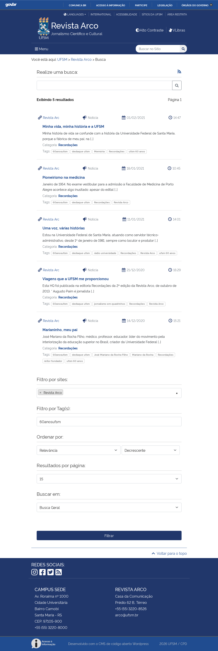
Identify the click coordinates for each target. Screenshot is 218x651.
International (101, 14)
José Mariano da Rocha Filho (111, 354)
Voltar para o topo (169, 553)
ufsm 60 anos (137, 151)
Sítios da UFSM (152, 14)
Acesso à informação (110, 5)
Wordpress (141, 643)
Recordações (68, 145)
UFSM (172, 643)
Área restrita (177, 14)
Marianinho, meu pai (59, 329)
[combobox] (109, 393)
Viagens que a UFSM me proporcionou (75, 278)
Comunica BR (77, 5)
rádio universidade (105, 253)
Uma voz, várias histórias (63, 227)
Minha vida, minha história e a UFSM (73, 126)
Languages (74, 14)
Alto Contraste (149, 29)
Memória (99, 151)
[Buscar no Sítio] (157, 49)
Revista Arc (51, 117)
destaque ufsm (81, 151)
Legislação (164, 5)
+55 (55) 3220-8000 (51, 627)
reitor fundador (53, 361)
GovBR (11, 5)
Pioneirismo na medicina (63, 177)
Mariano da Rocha (142, 354)
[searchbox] (65, 392)
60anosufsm (60, 151)
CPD (183, 643)
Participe (141, 5)
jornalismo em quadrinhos (109, 303)
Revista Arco (121, 202)
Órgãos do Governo (195, 5)
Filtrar (109, 535)
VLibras (176, 29)
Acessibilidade (126, 14)
